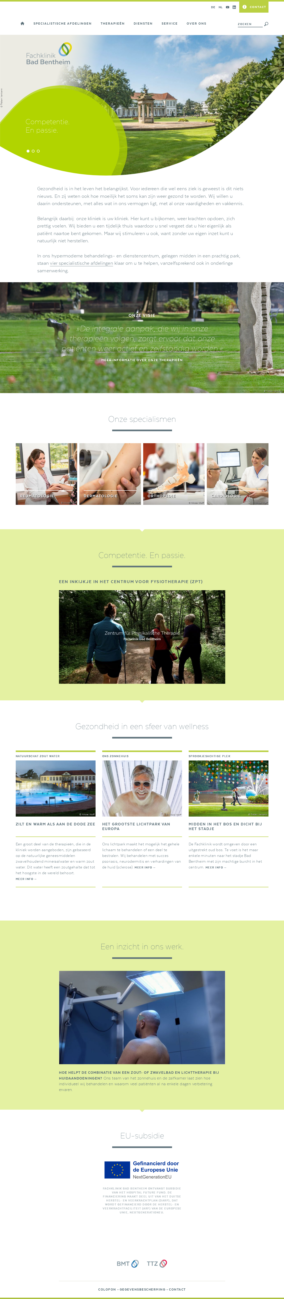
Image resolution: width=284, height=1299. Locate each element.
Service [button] (170, 23)
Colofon (107, 1289)
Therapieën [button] (113, 23)
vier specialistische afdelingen (81, 263)
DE (213, 7)
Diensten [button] (143, 23)
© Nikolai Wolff (86, 814)
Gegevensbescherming (143, 1289)
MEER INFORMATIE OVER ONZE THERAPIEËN (142, 360)
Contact (177, 1289)
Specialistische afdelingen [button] (62, 23)
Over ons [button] (196, 23)
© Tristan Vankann (273, 391)
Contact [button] (258, 7)
